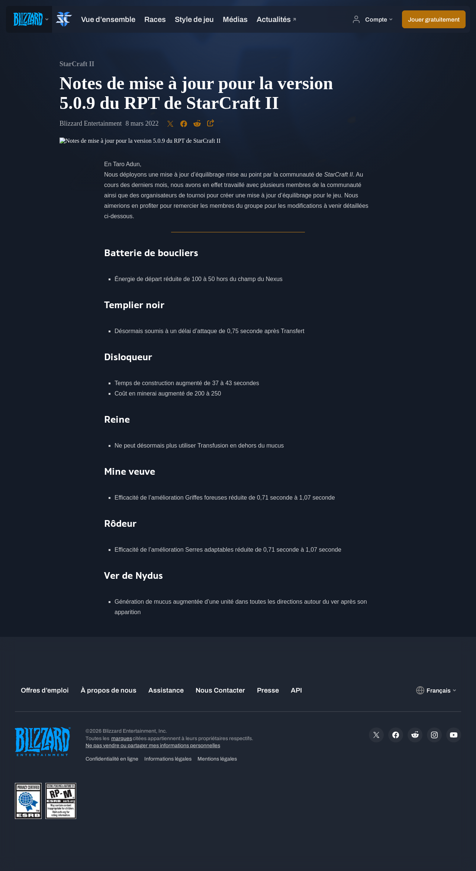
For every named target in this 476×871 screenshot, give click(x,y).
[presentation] (29, 19)
